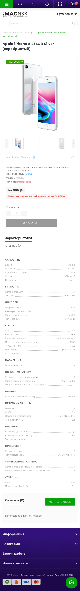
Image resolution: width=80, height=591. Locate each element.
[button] (33, 4)
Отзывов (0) (13, 245)
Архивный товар (24, 32)
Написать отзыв (60, 501)
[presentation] (6, 143)
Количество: (13, 207)
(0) (33, 157)
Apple (29, 173)
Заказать (31, 223)
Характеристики (18, 238)
